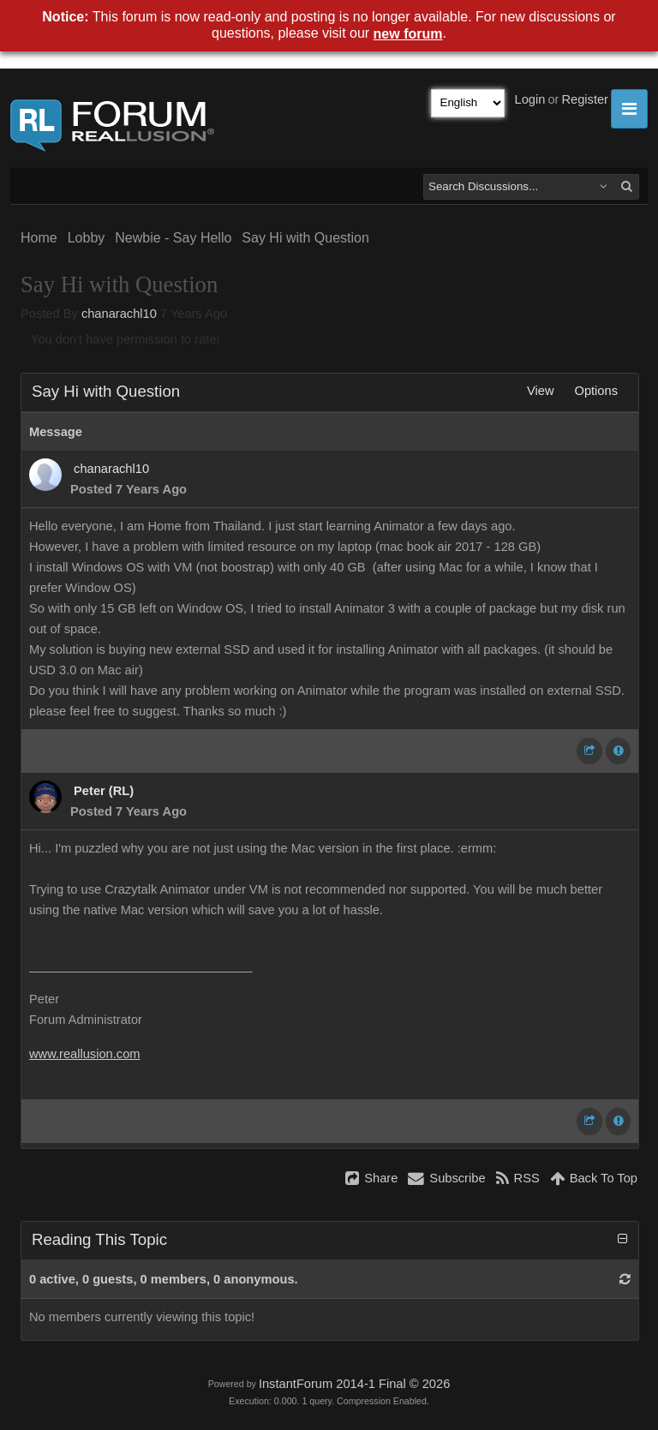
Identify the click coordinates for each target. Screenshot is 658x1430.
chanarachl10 (119, 313)
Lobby (86, 237)
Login (530, 99)
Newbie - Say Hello (173, 237)
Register (584, 99)
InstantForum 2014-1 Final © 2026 (354, 1384)
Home (39, 237)
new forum (408, 34)
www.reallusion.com (85, 1054)
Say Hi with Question (305, 237)
